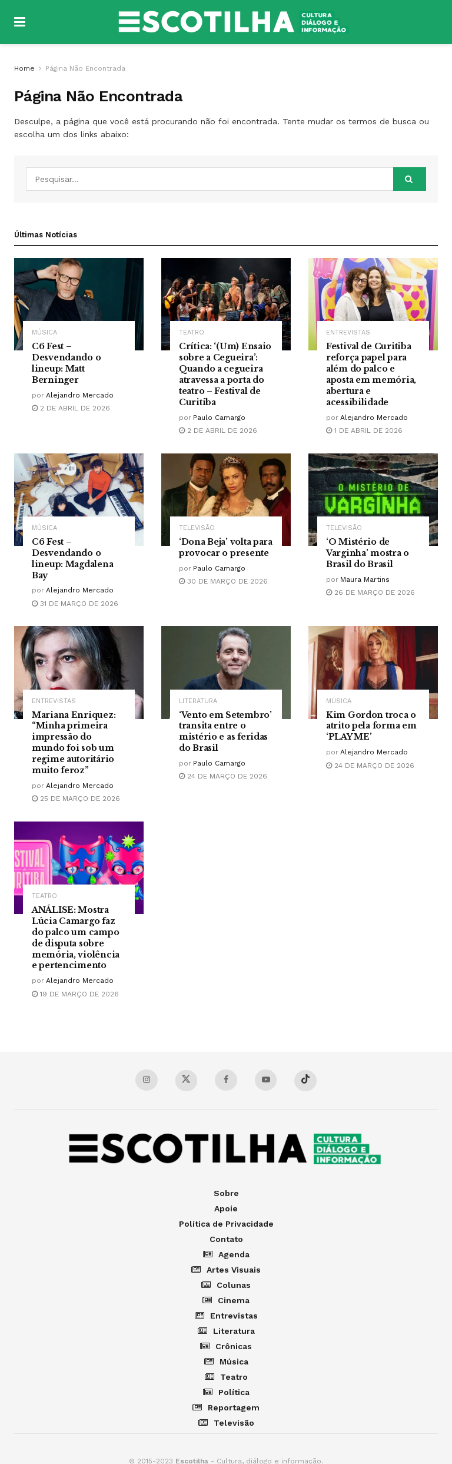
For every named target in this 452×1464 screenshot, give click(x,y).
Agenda (226, 1255)
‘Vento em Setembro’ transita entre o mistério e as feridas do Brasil (225, 732)
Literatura (198, 701)
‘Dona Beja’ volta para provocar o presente (225, 547)
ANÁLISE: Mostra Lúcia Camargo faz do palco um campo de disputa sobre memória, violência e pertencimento (75, 938)
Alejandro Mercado (80, 395)
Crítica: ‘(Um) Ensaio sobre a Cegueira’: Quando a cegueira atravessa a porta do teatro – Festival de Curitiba (225, 374)
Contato (226, 1239)
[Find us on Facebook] (226, 1080)
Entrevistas (348, 332)
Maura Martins (365, 579)
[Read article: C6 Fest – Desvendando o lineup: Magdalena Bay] (79, 499)
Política (226, 1392)
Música (44, 332)
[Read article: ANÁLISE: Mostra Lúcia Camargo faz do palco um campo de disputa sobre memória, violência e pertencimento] (79, 868)
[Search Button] (409, 179)
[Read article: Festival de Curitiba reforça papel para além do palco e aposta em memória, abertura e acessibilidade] (373, 304)
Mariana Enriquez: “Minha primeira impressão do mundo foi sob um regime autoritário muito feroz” (73, 743)
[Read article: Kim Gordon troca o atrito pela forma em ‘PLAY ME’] (373, 672)
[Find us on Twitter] (186, 1081)
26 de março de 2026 (370, 592)
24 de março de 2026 (223, 776)
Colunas (226, 1285)
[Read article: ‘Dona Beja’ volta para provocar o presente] (226, 499)
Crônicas (226, 1347)
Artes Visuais (226, 1270)
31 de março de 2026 (75, 603)
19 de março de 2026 (75, 994)
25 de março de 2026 (76, 798)
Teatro (191, 332)
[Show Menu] (19, 22)
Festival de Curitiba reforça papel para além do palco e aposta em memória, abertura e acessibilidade (371, 374)
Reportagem (226, 1408)
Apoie (226, 1209)
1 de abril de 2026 (364, 430)
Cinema (226, 1301)
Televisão (197, 528)
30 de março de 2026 (223, 581)
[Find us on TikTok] (306, 1081)
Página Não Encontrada (85, 68)
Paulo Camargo (219, 417)
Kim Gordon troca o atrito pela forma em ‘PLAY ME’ (371, 726)
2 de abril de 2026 (71, 408)
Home (24, 68)
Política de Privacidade (226, 1224)
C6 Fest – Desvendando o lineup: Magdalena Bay (72, 558)
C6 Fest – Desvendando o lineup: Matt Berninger (66, 363)
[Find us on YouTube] (266, 1080)
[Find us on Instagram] (146, 1080)
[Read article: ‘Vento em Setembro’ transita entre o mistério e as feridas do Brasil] (226, 672)
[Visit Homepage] (234, 22)
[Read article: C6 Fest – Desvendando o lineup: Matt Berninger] (79, 304)
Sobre (226, 1193)
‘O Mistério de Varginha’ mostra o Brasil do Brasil (367, 552)
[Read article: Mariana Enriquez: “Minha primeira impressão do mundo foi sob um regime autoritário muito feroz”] (79, 672)
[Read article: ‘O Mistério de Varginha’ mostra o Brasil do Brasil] (373, 499)
